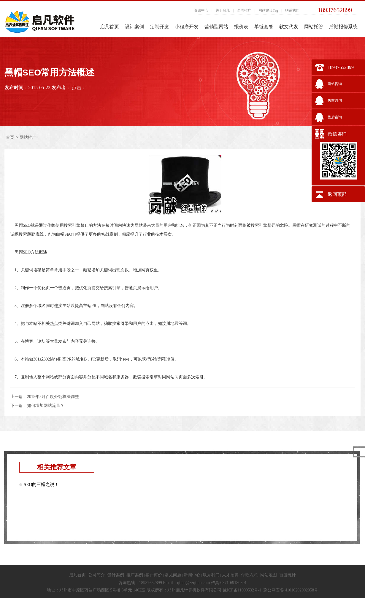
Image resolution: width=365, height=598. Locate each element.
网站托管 (313, 26)
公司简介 (96, 575)
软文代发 (288, 26)
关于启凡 (222, 10)
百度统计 (287, 575)
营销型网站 (216, 26)
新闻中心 (192, 575)
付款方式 (249, 575)
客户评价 (153, 575)
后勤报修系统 (343, 26)
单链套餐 (263, 26)
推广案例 (134, 575)
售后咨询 (335, 117)
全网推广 (244, 10)
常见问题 (173, 575)
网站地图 (268, 575)
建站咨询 (335, 84)
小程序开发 (187, 26)
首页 (10, 137)
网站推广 (28, 137)
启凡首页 (109, 26)
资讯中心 (201, 10)
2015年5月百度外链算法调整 (53, 396)
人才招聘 (230, 575)
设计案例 (134, 26)
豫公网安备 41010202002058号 (290, 590)
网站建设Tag (268, 10)
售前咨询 (335, 100)
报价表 (241, 26)
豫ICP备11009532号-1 (242, 590)
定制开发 (159, 26)
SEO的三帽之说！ (41, 484)
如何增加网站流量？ (45, 405)
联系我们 (292, 10)
